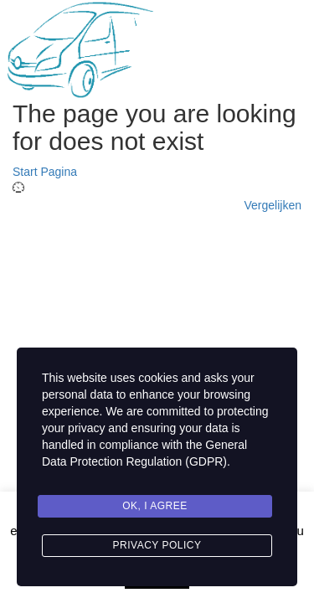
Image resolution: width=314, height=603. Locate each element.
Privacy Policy (157, 545)
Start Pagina (45, 171)
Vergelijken (273, 205)
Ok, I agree (155, 506)
